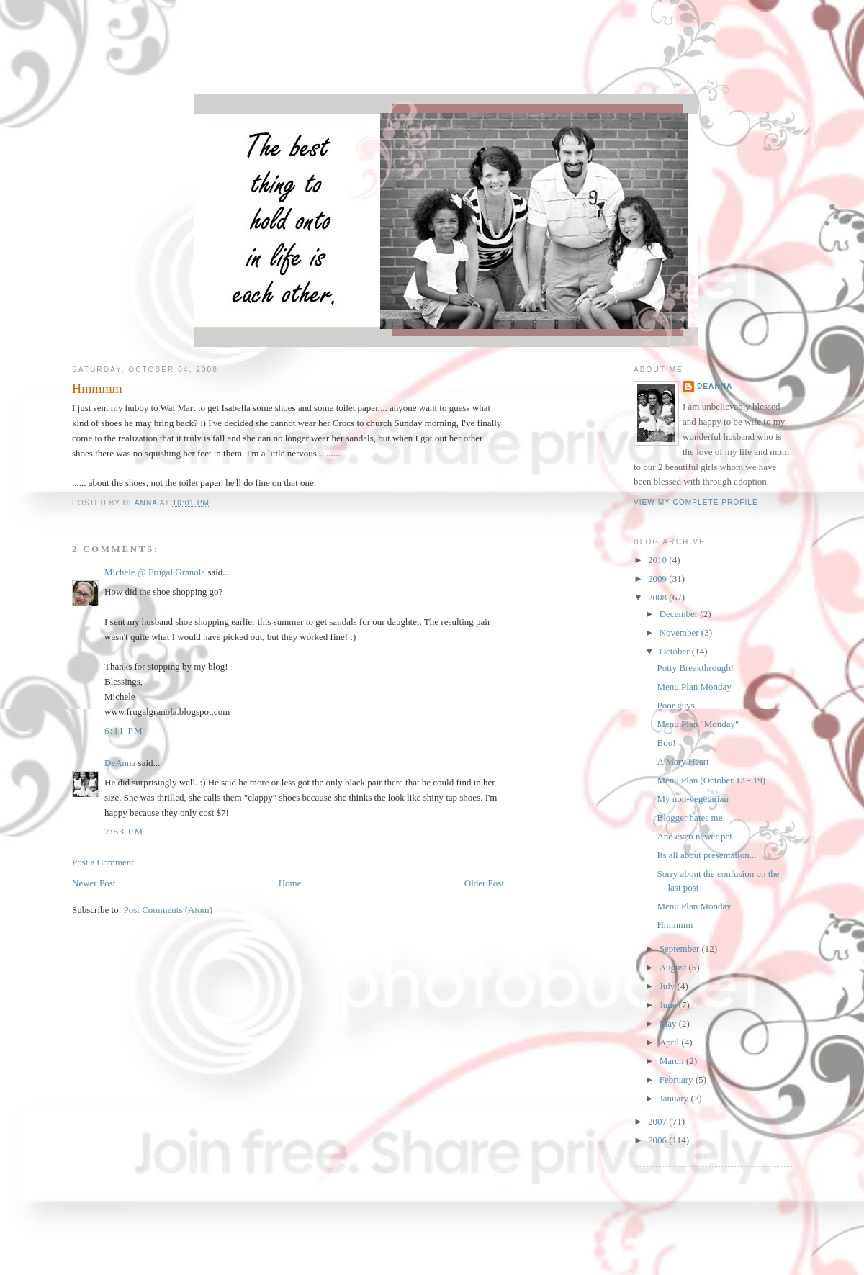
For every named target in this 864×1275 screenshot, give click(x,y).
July (669, 986)
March (673, 1060)
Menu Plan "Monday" (698, 723)
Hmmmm (675, 924)
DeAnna (119, 762)
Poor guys (675, 705)
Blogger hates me (689, 817)
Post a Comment (103, 862)
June (669, 1004)
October (676, 651)
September (681, 948)
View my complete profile (696, 502)
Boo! (666, 742)
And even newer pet (694, 836)
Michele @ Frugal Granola (154, 572)
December (680, 613)
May (669, 1023)
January (675, 1098)
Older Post (484, 883)
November (680, 632)
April (671, 1042)
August (674, 967)
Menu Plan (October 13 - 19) (711, 780)
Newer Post (93, 883)
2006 (658, 1140)
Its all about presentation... (706, 855)
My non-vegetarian (692, 798)
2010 (658, 559)
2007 (658, 1121)
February (678, 1079)
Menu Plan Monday (694, 686)
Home (290, 883)
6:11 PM (123, 730)
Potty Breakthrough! (695, 667)
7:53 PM (123, 831)
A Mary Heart (682, 761)
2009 (658, 578)
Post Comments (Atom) (168, 909)
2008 (658, 597)
